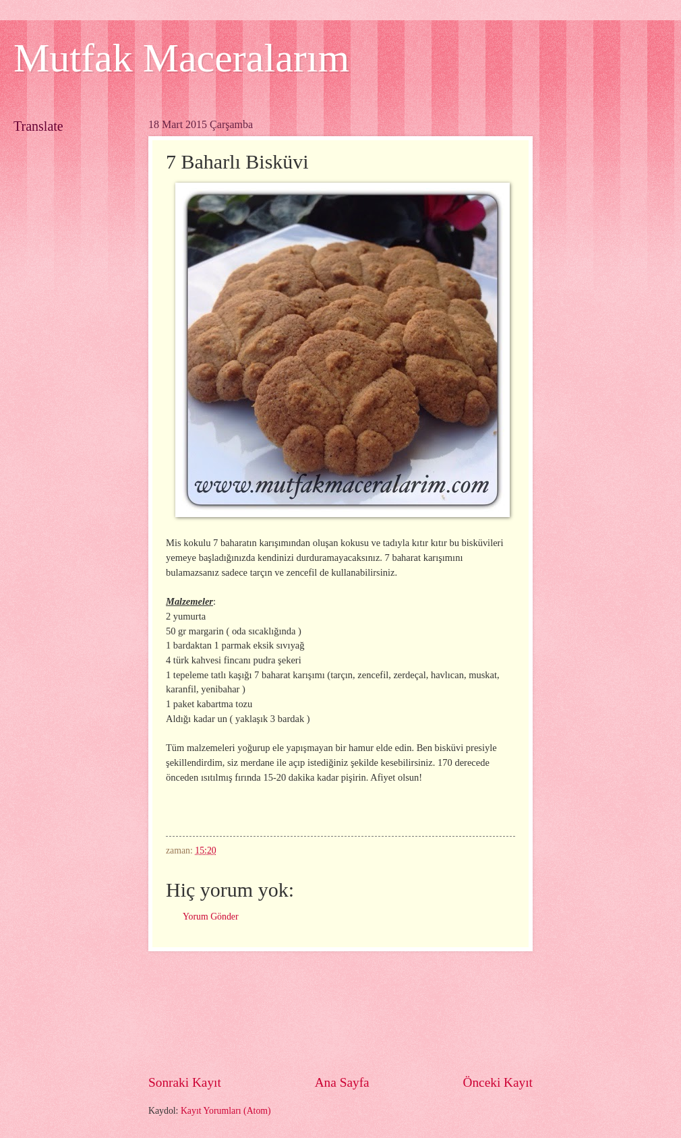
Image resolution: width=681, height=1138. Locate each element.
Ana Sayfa (342, 1082)
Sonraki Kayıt (184, 1082)
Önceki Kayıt (498, 1082)
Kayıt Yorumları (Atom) (226, 1111)
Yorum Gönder (211, 916)
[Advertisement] (341, 1012)
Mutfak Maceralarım (181, 58)
